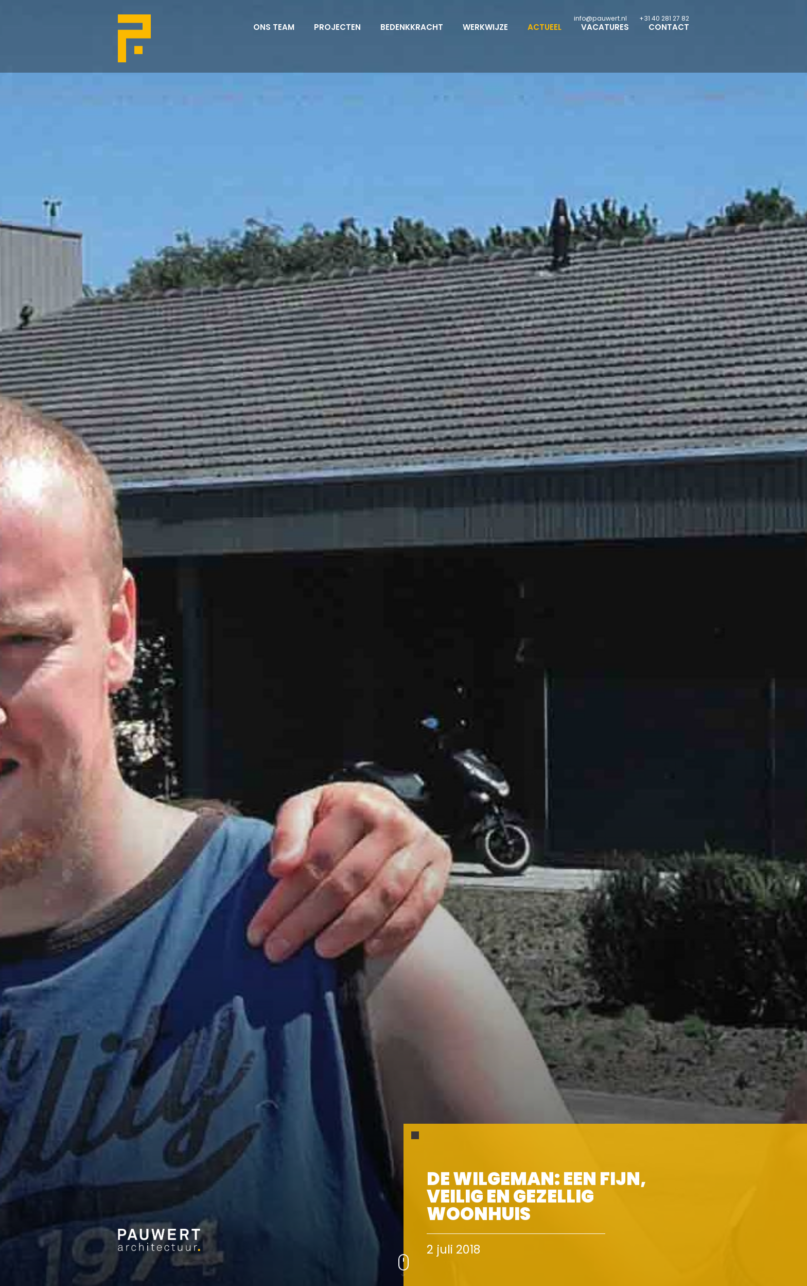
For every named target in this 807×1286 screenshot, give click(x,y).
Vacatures (605, 36)
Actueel (545, 36)
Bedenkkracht (411, 36)
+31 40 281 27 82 (664, 18)
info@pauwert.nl (600, 18)
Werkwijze (485, 36)
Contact (668, 36)
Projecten (337, 36)
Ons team (273, 36)
